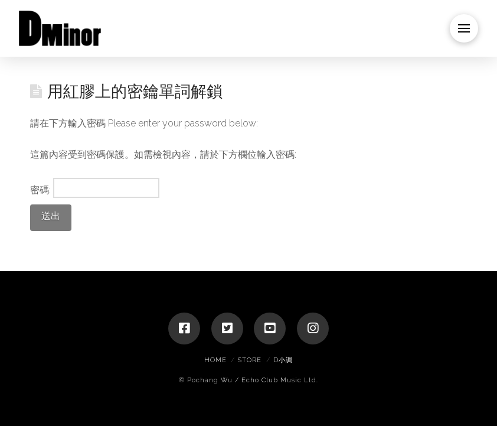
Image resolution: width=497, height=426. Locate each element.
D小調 (283, 360)
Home (215, 360)
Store (249, 360)
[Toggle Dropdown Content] (464, 28)
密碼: (95, 188)
